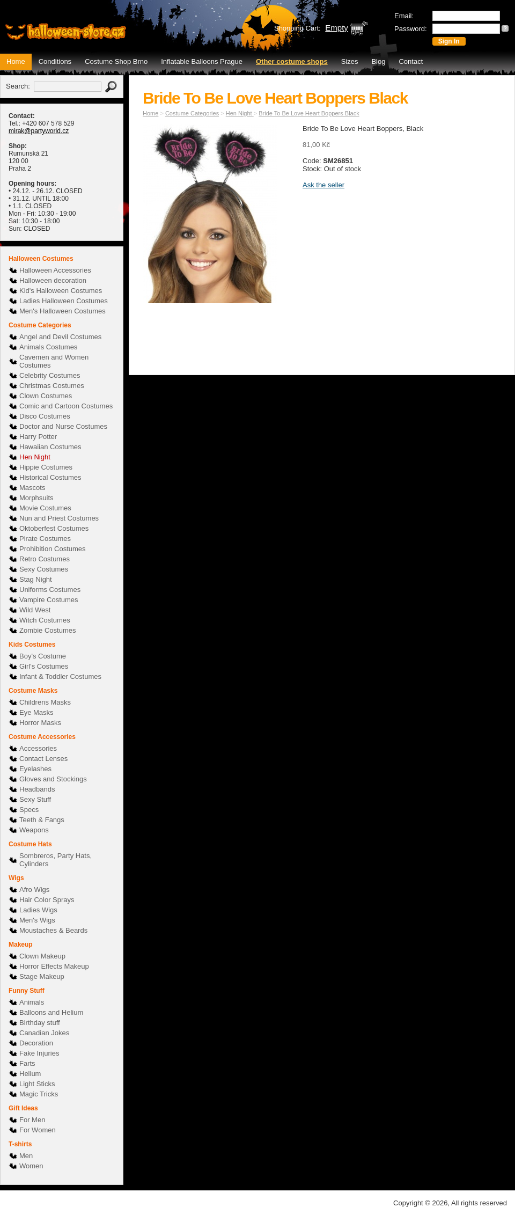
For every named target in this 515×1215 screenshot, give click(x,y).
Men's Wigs (37, 920)
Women (31, 1166)
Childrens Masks (45, 702)
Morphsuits (36, 498)
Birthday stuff (39, 1023)
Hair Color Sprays (47, 900)
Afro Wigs (34, 889)
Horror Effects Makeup (54, 966)
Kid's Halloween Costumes (60, 291)
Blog (378, 61)
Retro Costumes (44, 559)
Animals (31, 1002)
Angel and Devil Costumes (60, 337)
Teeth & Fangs (41, 820)
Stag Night (35, 579)
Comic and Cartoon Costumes (66, 406)
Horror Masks (40, 723)
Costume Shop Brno (116, 61)
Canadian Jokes (44, 1033)
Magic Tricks (38, 1094)
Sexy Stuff (35, 799)
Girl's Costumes (43, 666)
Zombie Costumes (47, 630)
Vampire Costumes (48, 600)
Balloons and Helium (51, 1012)
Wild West (34, 610)
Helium (30, 1074)
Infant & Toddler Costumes (60, 676)
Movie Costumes (45, 508)
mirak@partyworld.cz (39, 131)
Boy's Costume (42, 656)
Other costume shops (292, 61)
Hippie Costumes (45, 467)
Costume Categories (192, 113)
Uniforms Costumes (49, 589)
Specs (29, 810)
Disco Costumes (44, 416)
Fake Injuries (39, 1053)
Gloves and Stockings (53, 779)
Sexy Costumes (43, 569)
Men (26, 1156)
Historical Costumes (50, 477)
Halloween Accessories (55, 270)
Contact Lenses (43, 759)
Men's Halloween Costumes (62, 311)
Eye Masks (36, 712)
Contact (411, 61)
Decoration (36, 1043)
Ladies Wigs (38, 910)
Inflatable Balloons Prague (201, 61)
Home (15, 61)
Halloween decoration (52, 280)
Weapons (34, 830)
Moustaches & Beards (53, 930)
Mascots (32, 488)
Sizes (349, 61)
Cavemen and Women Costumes (54, 361)
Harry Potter (38, 437)
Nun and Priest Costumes (59, 518)
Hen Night (34, 457)
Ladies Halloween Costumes (63, 301)
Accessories (38, 748)
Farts (27, 1063)
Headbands (37, 789)
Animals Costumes (48, 347)
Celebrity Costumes (49, 375)
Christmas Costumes (51, 386)
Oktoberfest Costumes (54, 528)
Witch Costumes (44, 620)
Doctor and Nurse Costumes (63, 426)
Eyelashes (35, 769)
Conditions (55, 61)
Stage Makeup (41, 976)
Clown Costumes (45, 396)
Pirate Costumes (45, 539)
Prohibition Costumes (52, 549)
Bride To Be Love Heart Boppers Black (309, 113)
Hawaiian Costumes (50, 447)
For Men (32, 1120)
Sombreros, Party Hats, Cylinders (55, 860)
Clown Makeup (42, 956)
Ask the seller (323, 185)
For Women (37, 1130)
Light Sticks (37, 1084)
